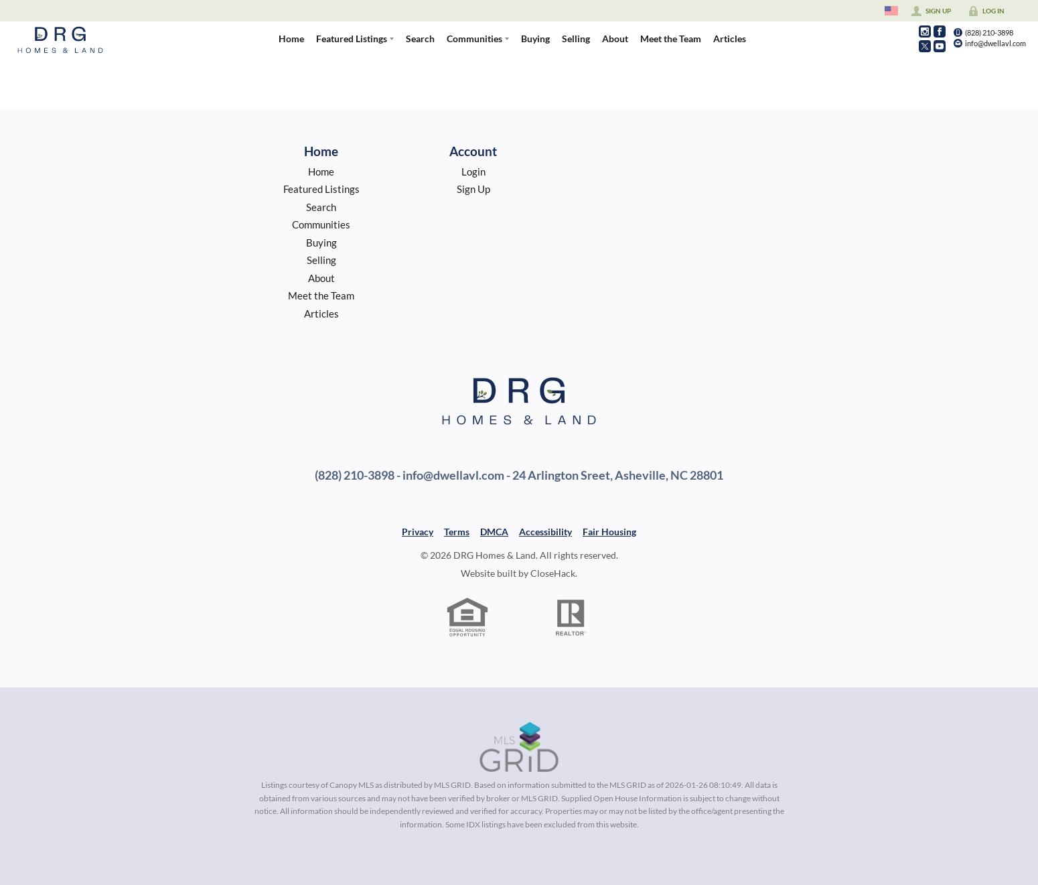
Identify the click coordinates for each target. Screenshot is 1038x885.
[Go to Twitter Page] (925, 46)
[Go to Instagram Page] (925, 31)
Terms (456, 531)
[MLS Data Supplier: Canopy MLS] (519, 748)
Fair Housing (609, 531)
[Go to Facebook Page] (940, 31)
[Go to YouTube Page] (940, 46)
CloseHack (552, 573)
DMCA (494, 531)
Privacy (417, 531)
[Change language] (891, 10)
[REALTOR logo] (571, 618)
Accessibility (545, 531)
